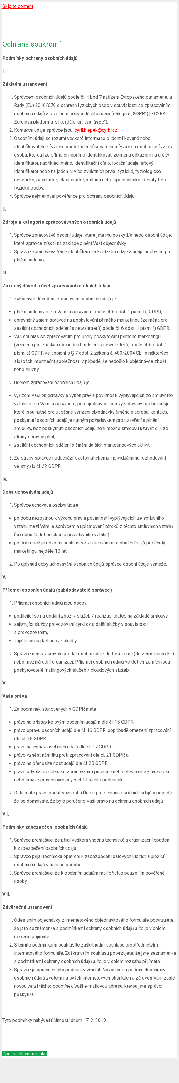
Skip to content (17, 6)
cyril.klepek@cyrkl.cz (96, 130)
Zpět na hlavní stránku (24, 1053)
